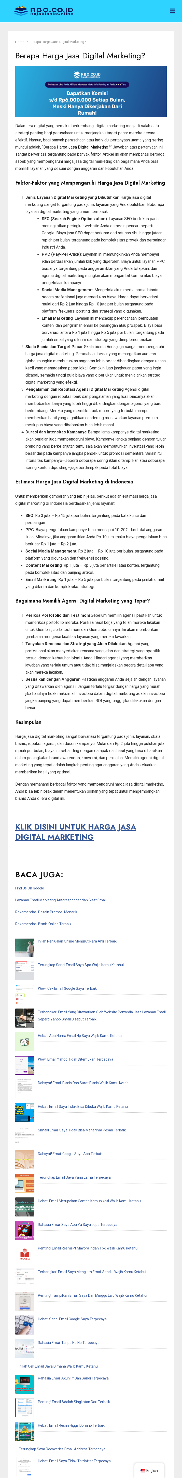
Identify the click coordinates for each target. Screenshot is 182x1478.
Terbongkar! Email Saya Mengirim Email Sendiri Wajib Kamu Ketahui (73, 1115)
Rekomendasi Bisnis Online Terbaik (43, 924)
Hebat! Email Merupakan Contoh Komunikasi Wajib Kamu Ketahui (70, 1080)
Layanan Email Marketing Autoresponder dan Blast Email (60, 900)
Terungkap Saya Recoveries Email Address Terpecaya (62, 1211)
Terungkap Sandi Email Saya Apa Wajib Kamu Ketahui (62, 953)
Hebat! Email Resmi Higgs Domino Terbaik (52, 1199)
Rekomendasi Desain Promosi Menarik (46, 912)
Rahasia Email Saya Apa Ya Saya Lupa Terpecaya (58, 1092)
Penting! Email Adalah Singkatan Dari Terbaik (55, 1187)
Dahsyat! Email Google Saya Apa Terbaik (51, 1056)
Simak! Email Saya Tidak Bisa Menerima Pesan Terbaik (63, 1044)
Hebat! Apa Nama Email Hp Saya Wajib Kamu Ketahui (61, 996)
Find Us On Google (29, 888)
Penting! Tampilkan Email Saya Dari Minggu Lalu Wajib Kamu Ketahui (73, 1127)
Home (19, 42)
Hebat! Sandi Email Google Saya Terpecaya (53, 1139)
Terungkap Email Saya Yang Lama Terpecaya (55, 1068)
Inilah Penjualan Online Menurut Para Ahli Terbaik (58, 941)
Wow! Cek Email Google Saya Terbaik (48, 965)
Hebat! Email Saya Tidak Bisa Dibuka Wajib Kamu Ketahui (64, 1032)
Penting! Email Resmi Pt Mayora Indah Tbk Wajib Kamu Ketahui (69, 1103)
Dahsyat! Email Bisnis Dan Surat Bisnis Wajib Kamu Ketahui (65, 1020)
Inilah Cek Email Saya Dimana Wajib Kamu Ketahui (59, 1163)
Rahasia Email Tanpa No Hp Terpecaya (49, 1151)
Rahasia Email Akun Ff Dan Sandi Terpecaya (54, 1175)
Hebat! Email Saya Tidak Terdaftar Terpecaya (55, 1223)
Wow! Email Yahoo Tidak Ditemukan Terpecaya (56, 1008)
